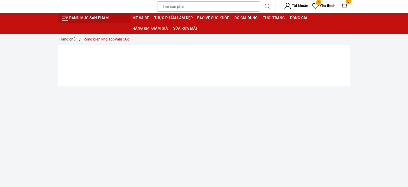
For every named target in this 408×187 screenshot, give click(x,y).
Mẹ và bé (140, 18)
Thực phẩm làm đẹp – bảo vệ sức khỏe (191, 18)
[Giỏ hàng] (344, 6)
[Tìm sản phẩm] (208, 6)
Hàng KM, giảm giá (150, 28)
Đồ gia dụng (246, 18)
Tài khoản (296, 6)
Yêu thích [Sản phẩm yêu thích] (323, 6)
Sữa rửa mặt (185, 28)
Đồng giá (298, 18)
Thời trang (274, 18)
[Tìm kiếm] (267, 6)
